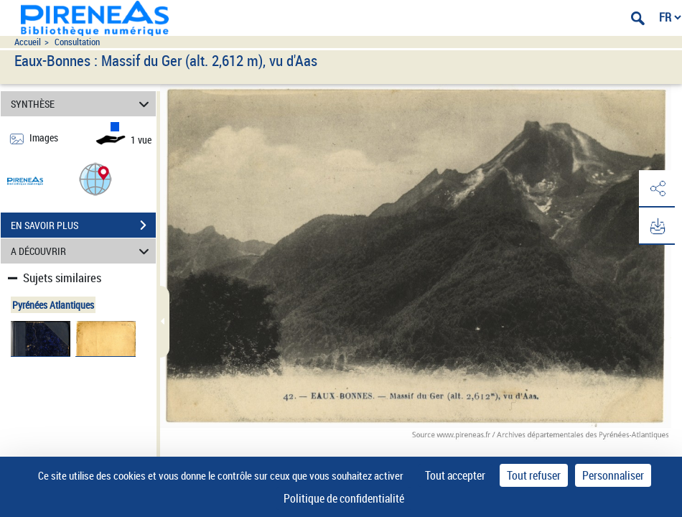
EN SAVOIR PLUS (83, 225)
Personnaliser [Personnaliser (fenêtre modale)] (613, 475)
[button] (95, 178)
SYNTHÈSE (82, 103)
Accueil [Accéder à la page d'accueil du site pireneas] (27, 42)
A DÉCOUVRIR (82, 251)
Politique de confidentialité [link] (344, 498)
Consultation (77, 42)
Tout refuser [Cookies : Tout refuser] (534, 475)
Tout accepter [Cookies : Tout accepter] (455, 475)
